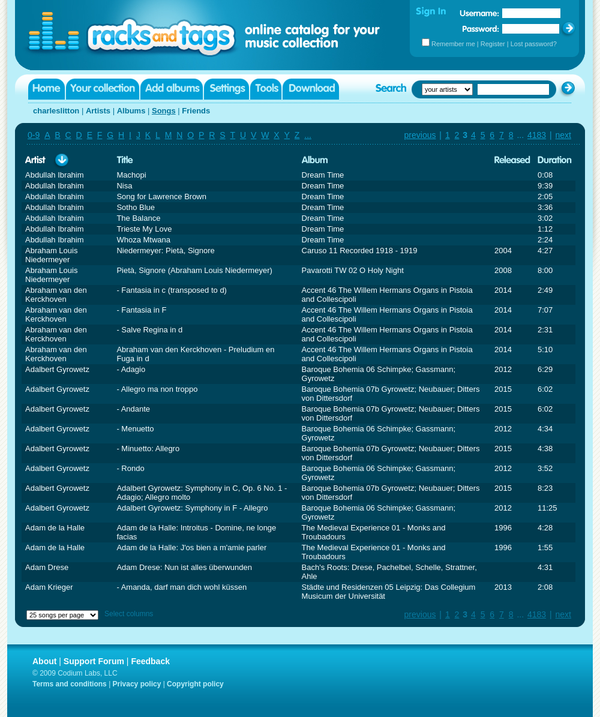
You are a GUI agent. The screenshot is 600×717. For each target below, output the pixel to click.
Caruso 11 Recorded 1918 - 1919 (360, 250)
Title (124, 160)
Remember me (453, 43)
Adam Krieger (49, 587)
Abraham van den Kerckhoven (56, 295)
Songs (164, 110)
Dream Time (323, 174)
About (44, 661)
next (563, 135)
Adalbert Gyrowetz (57, 369)
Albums (131, 110)
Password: (481, 28)
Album (315, 160)
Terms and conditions (69, 684)
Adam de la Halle (55, 527)
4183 (536, 135)
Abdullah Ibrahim (54, 174)
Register (493, 43)
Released (512, 160)
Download (311, 89)
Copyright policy (195, 684)
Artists (98, 110)
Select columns (128, 614)
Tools (265, 89)
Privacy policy (137, 684)
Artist (35, 160)
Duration (555, 160)
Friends (196, 110)
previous (420, 135)
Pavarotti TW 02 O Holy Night (353, 270)
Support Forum (94, 661)
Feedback (150, 661)
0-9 (34, 135)
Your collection (102, 89)
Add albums (171, 89)
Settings (226, 89)
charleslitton (56, 110)
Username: (479, 13)
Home (46, 89)
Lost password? (534, 43)
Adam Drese (46, 567)
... (307, 135)
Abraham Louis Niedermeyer (51, 255)
